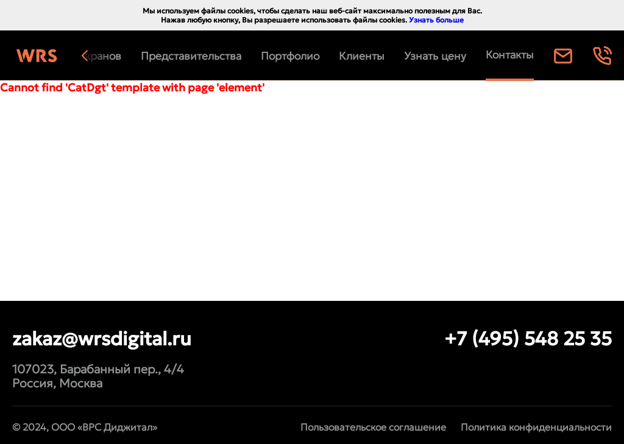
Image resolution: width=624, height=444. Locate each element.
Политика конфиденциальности (536, 427)
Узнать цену (435, 56)
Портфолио (290, 56)
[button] (97, 56)
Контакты (510, 55)
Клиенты (362, 56)
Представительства (191, 56)
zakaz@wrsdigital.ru (101, 338)
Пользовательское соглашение (373, 427)
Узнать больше (436, 19)
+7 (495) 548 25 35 (528, 338)
